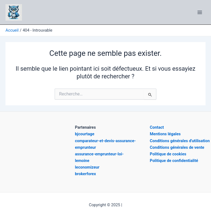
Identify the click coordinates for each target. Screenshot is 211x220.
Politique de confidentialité (174, 160)
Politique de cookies (168, 154)
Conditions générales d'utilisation (180, 140)
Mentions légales (165, 133)
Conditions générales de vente (177, 147)
